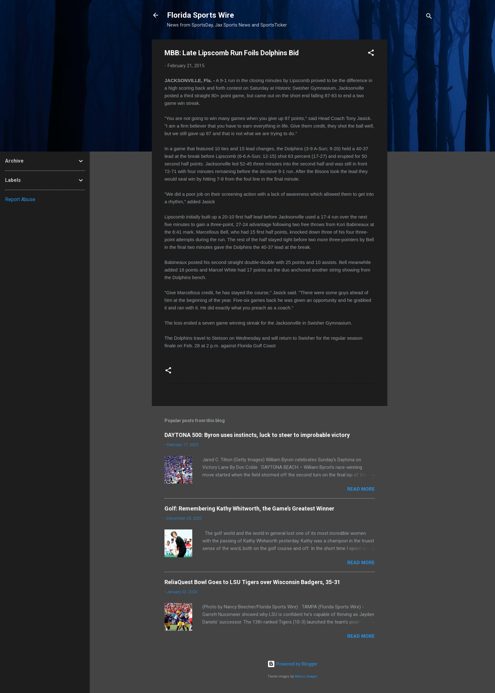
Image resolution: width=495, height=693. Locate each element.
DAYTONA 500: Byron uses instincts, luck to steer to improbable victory (257, 435)
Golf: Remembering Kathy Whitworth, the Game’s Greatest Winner (249, 508)
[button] (371, 54)
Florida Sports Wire (200, 15)
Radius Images (306, 676)
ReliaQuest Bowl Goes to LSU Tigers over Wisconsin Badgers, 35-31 (252, 582)
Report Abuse (20, 199)
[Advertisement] (412, 134)
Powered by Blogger (292, 664)
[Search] (429, 17)
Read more (361, 489)
